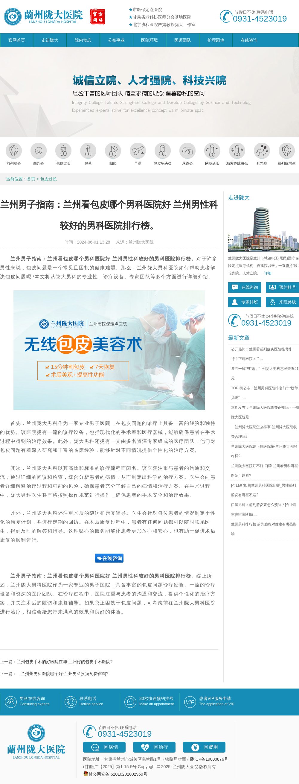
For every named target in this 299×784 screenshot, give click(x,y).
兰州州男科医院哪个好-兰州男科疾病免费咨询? (62, 673)
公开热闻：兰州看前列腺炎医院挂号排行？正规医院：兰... (261, 354)
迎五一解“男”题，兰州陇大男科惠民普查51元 (264, 373)
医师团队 (182, 40)
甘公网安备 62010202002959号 (118, 774)
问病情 (104, 747)
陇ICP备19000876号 (209, 759)
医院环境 (149, 40)
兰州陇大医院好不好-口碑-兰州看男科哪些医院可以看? (264, 471)
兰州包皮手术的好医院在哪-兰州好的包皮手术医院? (64, 661)
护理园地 (216, 40)
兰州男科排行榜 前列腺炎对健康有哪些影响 (264, 529)
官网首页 (16, 40)
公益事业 (116, 40)
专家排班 (244, 302)
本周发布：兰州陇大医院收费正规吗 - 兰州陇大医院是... (265, 412)
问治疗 (154, 747)
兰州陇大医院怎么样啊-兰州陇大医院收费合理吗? (264, 432)
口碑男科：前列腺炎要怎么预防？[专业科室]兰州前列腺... (264, 509)
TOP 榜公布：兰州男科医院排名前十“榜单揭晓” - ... (264, 393)
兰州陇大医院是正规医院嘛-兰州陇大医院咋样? (264, 451)
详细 (267, 273)
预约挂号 (282, 287)
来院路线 (282, 302)
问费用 (204, 747)
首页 (31, 179)
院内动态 (83, 40)
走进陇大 (50, 40)
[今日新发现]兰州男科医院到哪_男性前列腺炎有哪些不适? (263, 490)
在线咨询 (249, 40)
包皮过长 (48, 179)
